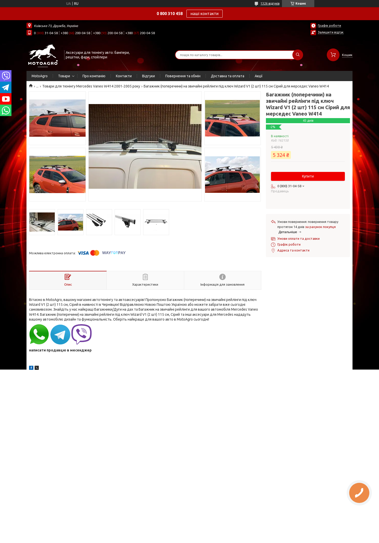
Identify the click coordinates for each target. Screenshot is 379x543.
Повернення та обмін (182, 76)
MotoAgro (40, 76)
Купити (308, 176)
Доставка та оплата (227, 76)
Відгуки (148, 76)
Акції (259, 76)
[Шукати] (297, 54)
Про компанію (94, 76)
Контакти (124, 76)
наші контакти (205, 13)
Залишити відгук (331, 32)
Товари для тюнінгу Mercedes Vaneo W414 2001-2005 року (91, 86)
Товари (64, 76)
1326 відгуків (270, 3)
